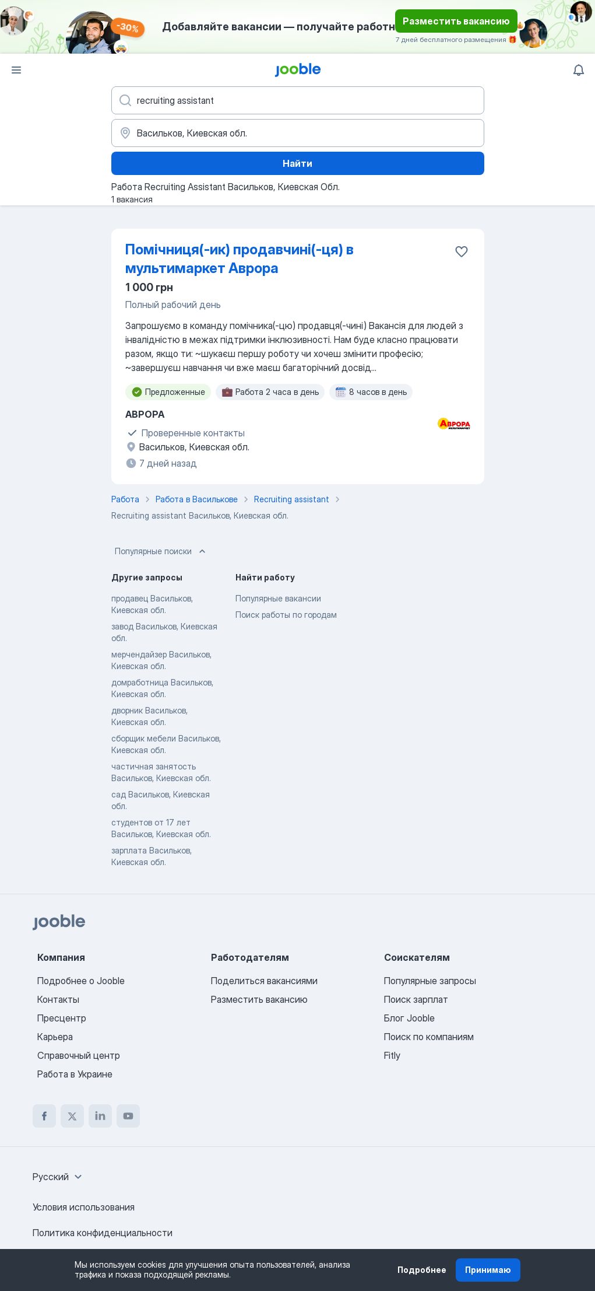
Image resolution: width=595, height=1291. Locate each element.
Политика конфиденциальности (102, 1232)
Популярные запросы (430, 980)
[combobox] (59, 1176)
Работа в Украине (74, 1074)
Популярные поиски (161, 551)
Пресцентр (61, 1018)
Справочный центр (78, 1055)
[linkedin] (100, 1116)
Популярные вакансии (278, 598)
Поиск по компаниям (429, 1036)
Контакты (58, 999)
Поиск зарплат (416, 999)
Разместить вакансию (456, 21)
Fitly (392, 1055)
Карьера (55, 1036)
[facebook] (44, 1116)
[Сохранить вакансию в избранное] (461, 251)
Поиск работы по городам (286, 615)
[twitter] (72, 1116)
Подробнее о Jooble (81, 980)
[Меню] (16, 70)
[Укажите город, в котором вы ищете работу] (297, 133)
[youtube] (128, 1116)
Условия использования (84, 1207)
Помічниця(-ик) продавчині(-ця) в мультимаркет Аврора (239, 259)
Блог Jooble (409, 1018)
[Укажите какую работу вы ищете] (297, 100)
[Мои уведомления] (578, 70)
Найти (297, 163)
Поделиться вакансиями (264, 980)
